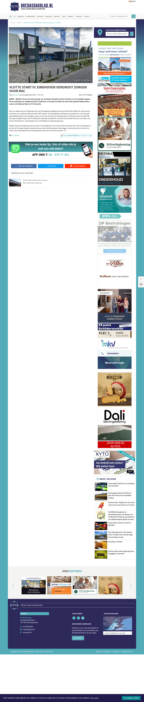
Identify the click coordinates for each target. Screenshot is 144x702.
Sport (64, 16)
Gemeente (40, 16)
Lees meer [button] (94, 698)
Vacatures (79, 16)
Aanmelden (78, 633)
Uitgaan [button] (70, 16)
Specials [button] (56, 16)
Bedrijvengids (30, 16)
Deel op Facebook (24, 166)
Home (13, 23)
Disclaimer (115, 647)
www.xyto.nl (27, 628)
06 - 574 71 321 (59, 154)
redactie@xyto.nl (29, 625)
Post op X (51, 166)
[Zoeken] (134, 16)
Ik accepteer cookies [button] (131, 698)
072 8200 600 (28, 622)
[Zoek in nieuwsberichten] (121, 16)
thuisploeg (15, 135)
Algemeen (21, 16)
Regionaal (48, 16)
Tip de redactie (77, 166)
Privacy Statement (127, 647)
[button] (10, 586)
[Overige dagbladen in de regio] (117, 617)
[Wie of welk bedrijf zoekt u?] (117, 34)
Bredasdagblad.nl (37, 6)
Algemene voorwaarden (103, 647)
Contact (86, 16)
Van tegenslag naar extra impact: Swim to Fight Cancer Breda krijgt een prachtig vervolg (120, 534)
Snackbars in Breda (115, 542)
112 (14, 16)
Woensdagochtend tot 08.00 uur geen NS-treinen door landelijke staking (120, 495)
